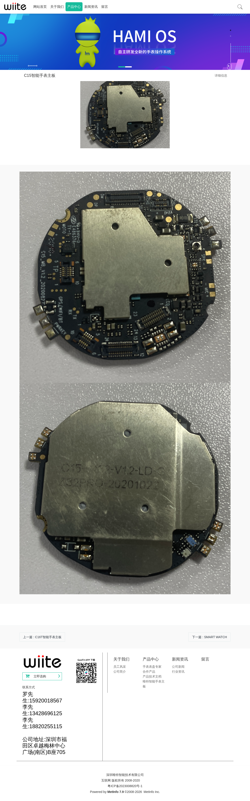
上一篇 (42, 637)
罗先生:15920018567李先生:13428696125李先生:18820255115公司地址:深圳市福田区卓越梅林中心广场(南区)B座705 (44, 723)
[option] (125, 41)
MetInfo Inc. (152, 792)
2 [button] (230, 36)
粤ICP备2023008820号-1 (125, 786)
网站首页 (40, 7)
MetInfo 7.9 (115, 792)
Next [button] (248, 66)
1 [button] (230, 30)
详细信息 (221, 75)
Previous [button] (2, 66)
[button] (35, 66)
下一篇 (209, 637)
